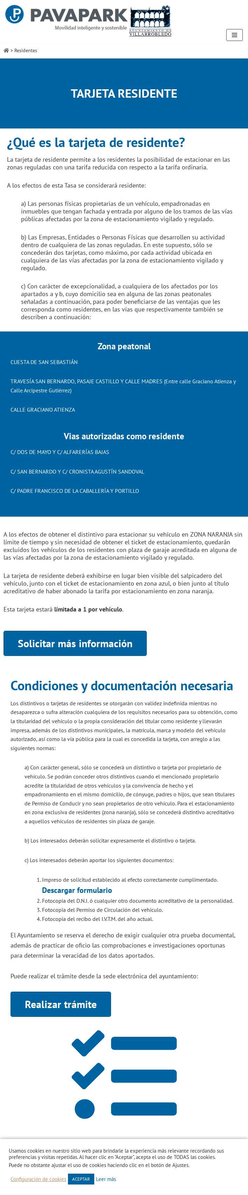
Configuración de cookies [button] (38, 1179)
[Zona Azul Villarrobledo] (88, 21)
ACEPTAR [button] (81, 1179)
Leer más (106, 1179)
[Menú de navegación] (234, 35)
